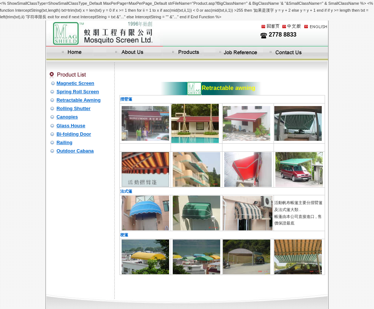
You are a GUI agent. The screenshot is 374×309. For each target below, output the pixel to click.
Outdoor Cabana (75, 151)
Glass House (71, 125)
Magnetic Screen (75, 83)
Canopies (67, 117)
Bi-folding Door (74, 134)
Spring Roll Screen (78, 91)
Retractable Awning (79, 100)
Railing (64, 142)
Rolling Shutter (74, 108)
